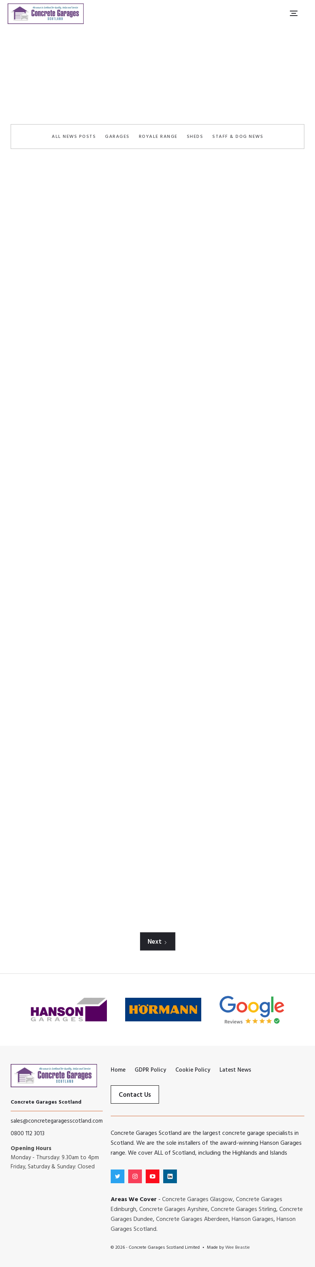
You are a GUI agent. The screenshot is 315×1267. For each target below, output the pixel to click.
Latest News (160, 91)
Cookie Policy (192, 1070)
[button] (293, 13)
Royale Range (158, 137)
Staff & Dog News (237, 137)
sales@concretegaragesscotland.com (57, 1121)
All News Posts (74, 137)
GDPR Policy (150, 1070)
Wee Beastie (237, 1247)
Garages (117, 137)
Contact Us (135, 1095)
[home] (45, 13)
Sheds (195, 137)
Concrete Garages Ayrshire (173, 1209)
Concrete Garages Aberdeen (192, 1219)
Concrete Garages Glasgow (197, 1200)
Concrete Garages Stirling (243, 1209)
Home (126, 91)
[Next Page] (157, 941)
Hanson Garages (253, 1219)
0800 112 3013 (28, 1133)
